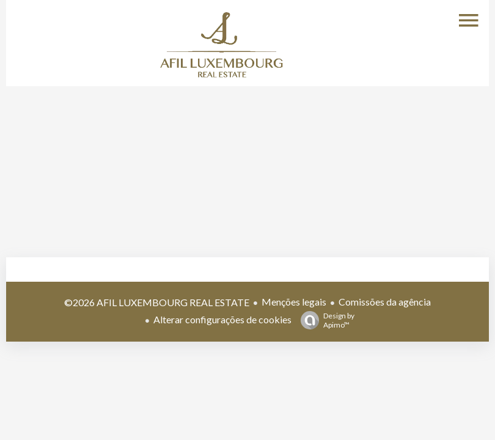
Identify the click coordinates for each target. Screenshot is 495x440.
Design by (324, 320)
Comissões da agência (385, 301)
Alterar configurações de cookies (222, 319)
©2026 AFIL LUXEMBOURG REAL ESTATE (156, 302)
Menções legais (294, 301)
